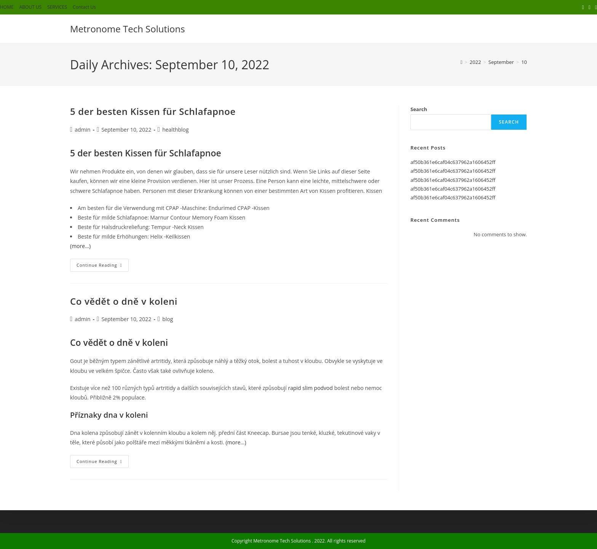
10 (524, 62)
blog (167, 319)
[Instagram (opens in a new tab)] (595, 7)
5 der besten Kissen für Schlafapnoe (153, 111)
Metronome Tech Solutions (127, 28)
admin (82, 129)
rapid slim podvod (310, 387)
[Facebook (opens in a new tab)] (589, 7)
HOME (7, 7)
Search (418, 109)
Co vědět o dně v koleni (123, 301)
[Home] (461, 62)
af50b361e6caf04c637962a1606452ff (452, 162)
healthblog (175, 129)
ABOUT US (30, 7)
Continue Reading (103, 266)
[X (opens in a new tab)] (583, 7)
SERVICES (57, 7)
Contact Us (84, 7)
